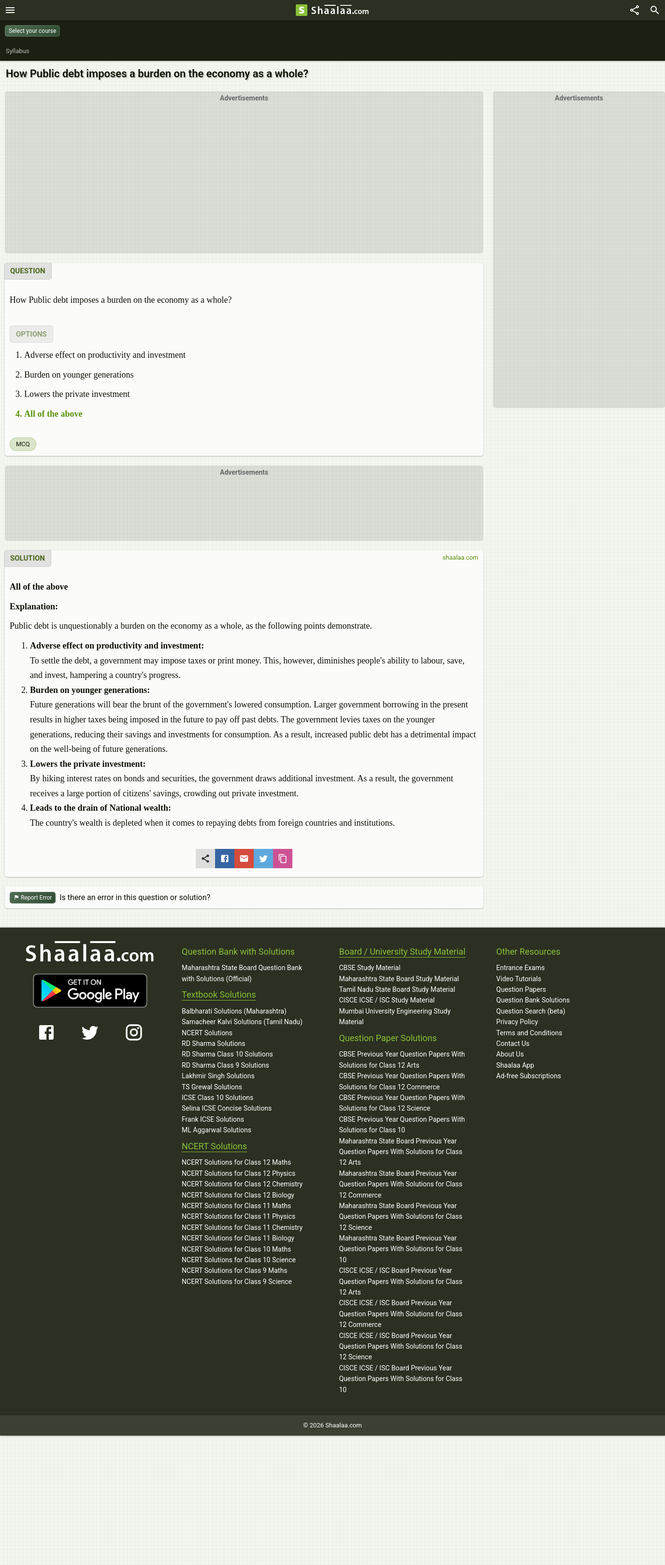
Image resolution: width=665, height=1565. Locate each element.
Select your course (32, 31)
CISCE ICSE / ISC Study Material (386, 1000)
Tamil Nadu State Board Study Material (397, 989)
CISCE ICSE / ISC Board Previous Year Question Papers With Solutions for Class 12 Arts (400, 1281)
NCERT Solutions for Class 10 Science (239, 1260)
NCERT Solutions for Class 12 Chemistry (242, 1184)
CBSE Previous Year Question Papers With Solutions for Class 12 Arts (402, 1059)
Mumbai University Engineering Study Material (394, 1016)
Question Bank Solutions (533, 1000)
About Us (510, 1054)
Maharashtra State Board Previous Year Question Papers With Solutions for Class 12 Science (400, 1216)
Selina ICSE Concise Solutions (227, 1108)
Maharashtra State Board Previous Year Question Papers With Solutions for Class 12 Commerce (400, 1184)
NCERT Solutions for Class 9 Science (237, 1281)
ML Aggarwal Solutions (216, 1130)
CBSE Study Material (369, 968)
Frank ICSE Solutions (213, 1119)
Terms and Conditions (529, 1033)
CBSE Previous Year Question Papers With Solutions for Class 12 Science (402, 1103)
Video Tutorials (518, 979)
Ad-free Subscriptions (528, 1076)
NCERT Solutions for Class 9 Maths (234, 1270)
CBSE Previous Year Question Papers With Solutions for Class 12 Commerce (402, 1081)
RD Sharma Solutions (213, 1043)
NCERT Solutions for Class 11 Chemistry (242, 1227)
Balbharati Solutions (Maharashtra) (234, 1011)
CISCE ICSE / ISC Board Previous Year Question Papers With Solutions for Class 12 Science (400, 1346)
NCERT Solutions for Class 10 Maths (236, 1249)
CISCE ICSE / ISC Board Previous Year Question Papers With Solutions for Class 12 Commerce (400, 1313)
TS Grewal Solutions (212, 1087)
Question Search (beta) (530, 1011)
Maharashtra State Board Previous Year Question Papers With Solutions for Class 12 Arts (400, 1152)
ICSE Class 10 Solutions (217, 1097)
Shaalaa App (515, 1065)
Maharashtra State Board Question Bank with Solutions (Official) (242, 973)
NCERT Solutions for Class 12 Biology (238, 1195)
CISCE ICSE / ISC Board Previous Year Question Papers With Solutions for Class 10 (400, 1379)
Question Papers (521, 989)
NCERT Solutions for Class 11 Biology (238, 1238)
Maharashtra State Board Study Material (399, 979)
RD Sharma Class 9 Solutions (225, 1065)
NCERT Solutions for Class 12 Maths (236, 1162)
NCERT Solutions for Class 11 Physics (238, 1216)
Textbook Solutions (219, 994)
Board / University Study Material (402, 951)
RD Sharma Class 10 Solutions (227, 1054)
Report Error (33, 898)
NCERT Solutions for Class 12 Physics (238, 1173)
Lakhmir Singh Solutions (218, 1076)
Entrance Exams (520, 968)
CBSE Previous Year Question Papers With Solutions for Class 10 (402, 1124)
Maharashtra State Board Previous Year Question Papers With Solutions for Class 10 (400, 1249)
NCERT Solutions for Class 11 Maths (236, 1206)
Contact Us (513, 1043)
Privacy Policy (517, 1022)
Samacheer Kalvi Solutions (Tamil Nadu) (242, 1022)
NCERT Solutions (207, 1033)
